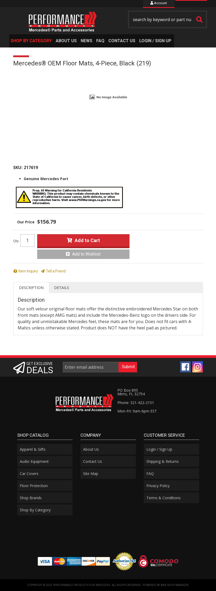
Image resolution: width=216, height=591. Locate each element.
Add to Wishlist (86, 254)
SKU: (17, 167)
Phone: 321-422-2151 (135, 402)
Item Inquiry (28, 271)
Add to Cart (87, 240)
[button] (167, 19)
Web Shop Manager (175, 585)
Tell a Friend (56, 271)
